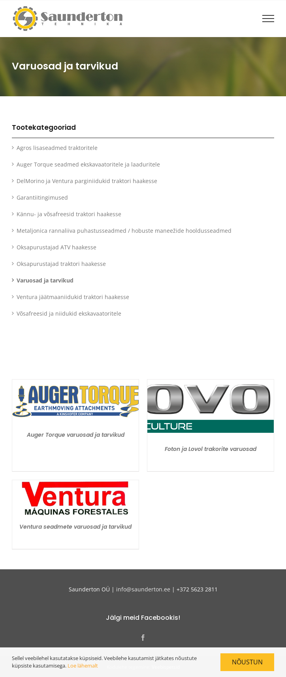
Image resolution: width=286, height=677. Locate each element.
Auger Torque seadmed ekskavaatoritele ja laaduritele (88, 164)
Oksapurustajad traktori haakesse (61, 263)
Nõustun (247, 662)
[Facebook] (143, 637)
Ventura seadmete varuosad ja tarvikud (75, 527)
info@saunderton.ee (143, 589)
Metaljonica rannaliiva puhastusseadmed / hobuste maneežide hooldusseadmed (124, 230)
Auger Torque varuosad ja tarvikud (75, 435)
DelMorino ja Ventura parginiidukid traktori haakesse (87, 181)
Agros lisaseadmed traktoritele (57, 147)
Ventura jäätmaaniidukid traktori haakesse (73, 297)
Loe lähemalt (83, 665)
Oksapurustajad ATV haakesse (56, 247)
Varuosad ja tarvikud (45, 280)
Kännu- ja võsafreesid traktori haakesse (69, 214)
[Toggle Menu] (268, 18)
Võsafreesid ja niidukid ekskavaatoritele (69, 313)
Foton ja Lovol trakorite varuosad (210, 449)
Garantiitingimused (42, 197)
